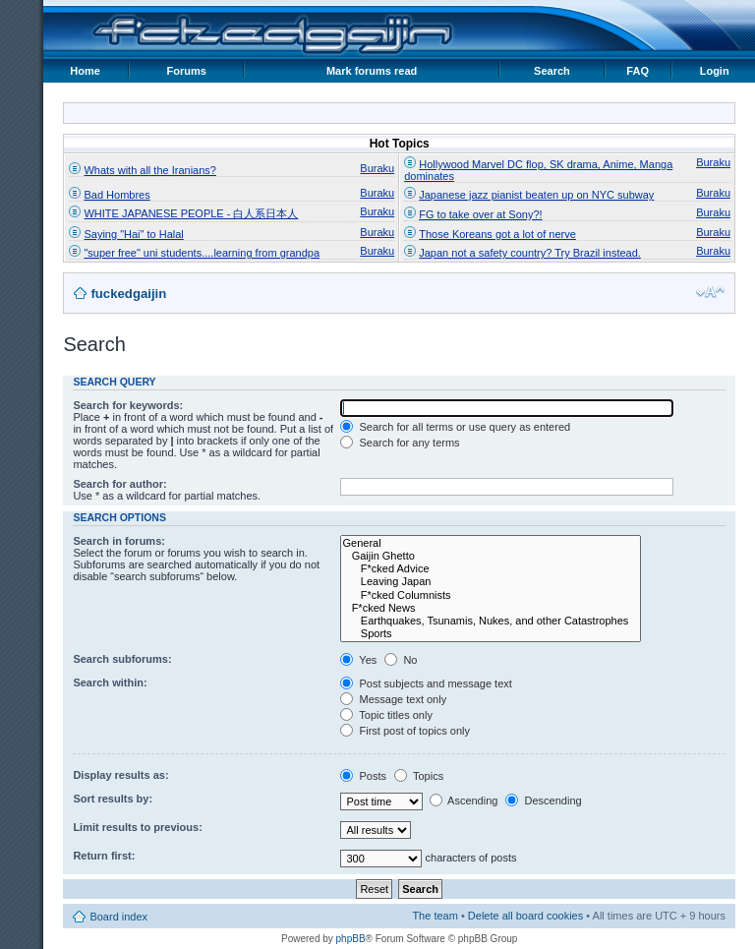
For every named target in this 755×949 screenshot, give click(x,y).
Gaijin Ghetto (490, 556)
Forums (186, 71)
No (400, 660)
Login (714, 71)
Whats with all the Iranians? (150, 170)
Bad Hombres (116, 195)
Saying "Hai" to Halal (133, 234)
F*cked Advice (490, 569)
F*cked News (490, 608)
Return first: (104, 855)
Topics (418, 776)
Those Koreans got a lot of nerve (497, 234)
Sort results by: (112, 798)
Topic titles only (386, 715)
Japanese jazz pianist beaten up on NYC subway (536, 195)
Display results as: (120, 775)
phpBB (351, 938)
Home (85, 71)
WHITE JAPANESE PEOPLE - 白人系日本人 (191, 213)
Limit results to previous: (137, 827)
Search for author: (119, 484)
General (490, 543)
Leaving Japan (490, 581)
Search (552, 71)
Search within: (109, 682)
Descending (543, 800)
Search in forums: (119, 541)
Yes (358, 660)
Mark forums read (371, 71)
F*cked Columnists (490, 595)
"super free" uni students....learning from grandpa (201, 253)
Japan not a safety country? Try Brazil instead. (530, 253)
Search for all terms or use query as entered (455, 427)
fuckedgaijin (128, 293)
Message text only (393, 699)
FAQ (637, 71)
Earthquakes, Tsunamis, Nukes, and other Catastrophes (490, 621)
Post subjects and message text (425, 683)
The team (434, 915)
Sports (490, 633)
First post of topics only (405, 731)
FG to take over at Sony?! (480, 214)
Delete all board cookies (525, 915)
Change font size (710, 292)
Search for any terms (399, 442)
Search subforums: (122, 659)
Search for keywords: (128, 405)
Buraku (377, 168)
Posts (363, 776)
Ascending (464, 800)
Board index (118, 916)
